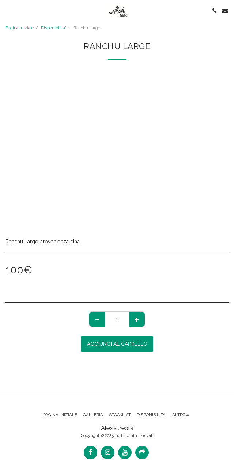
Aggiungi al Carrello (117, 344)
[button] (8, 11)
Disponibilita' (53, 27)
